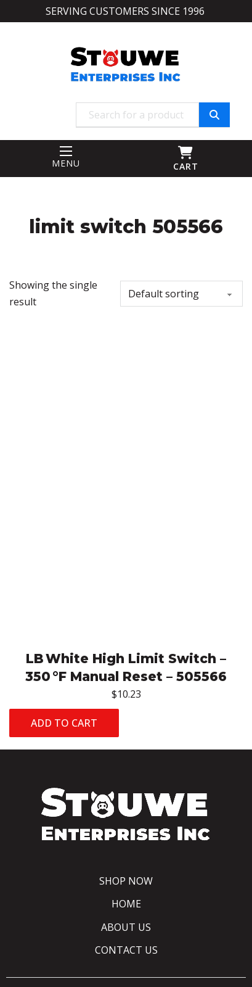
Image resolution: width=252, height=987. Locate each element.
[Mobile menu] (66, 151)
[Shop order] (181, 294)
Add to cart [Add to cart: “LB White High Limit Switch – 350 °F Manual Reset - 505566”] (64, 723)
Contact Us (126, 950)
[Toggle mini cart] (185, 152)
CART (185, 166)
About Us (126, 927)
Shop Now (126, 881)
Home (126, 904)
